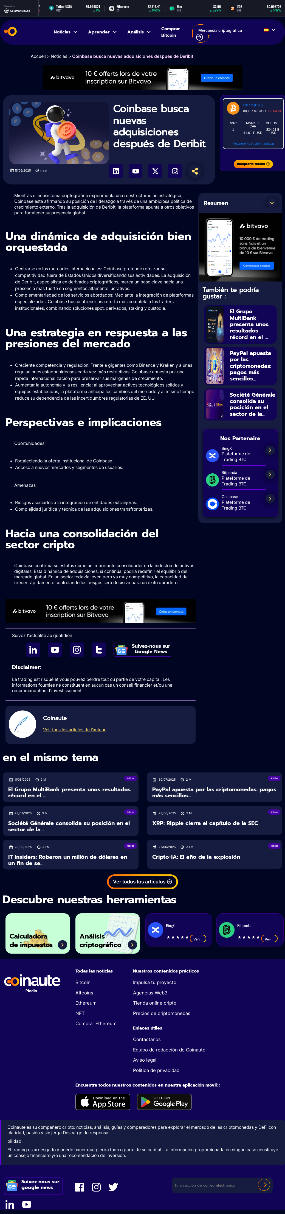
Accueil (38, 56)
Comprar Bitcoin (170, 32)
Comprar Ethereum (96, 1023)
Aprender (102, 32)
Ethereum (86, 1003)
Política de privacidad (156, 1070)
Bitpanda (243, 925)
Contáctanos (147, 1039)
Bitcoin (83, 982)
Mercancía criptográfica (219, 34)
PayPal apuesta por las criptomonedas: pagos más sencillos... (250, 364)
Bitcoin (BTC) (253, 105)
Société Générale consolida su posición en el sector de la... (252, 402)
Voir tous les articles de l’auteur (74, 729)
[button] (272, 202)
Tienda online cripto (154, 1003)
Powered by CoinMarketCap (253, 144)
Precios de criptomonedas (161, 1013)
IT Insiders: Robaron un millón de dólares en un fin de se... (67, 860)
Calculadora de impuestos (33, 940)
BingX (170, 925)
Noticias (66, 32)
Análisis (139, 32)
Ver (198, 939)
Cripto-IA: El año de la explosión (196, 857)
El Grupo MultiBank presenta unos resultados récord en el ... (249, 323)
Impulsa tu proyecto (154, 982)
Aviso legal (144, 1060)
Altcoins (84, 993)
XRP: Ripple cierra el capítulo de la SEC (205, 823)
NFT (80, 1013)
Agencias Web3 (150, 993)
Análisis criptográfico (101, 940)
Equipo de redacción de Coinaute (169, 1050)
